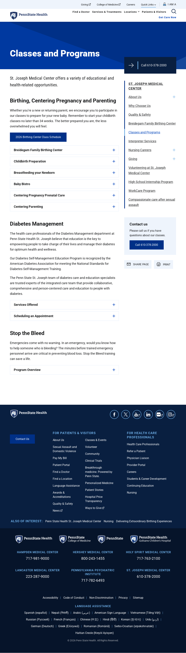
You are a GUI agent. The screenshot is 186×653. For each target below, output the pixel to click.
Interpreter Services (142, 141)
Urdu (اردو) (152, 619)
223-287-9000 (37, 576)
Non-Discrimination (101, 598)
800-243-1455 (93, 558)
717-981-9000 (37, 558)
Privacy (123, 598)
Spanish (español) (35, 613)
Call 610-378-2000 (154, 65)
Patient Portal (61, 465)
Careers (131, 4)
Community (92, 454)
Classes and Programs (144, 132)
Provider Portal (136, 465)
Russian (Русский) (37, 619)
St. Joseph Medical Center (145, 86)
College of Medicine (109, 4)
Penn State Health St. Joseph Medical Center (73, 521)
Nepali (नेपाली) (60, 613)
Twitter (125, 414)
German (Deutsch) (42, 626)
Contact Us (22, 439)
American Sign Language (110, 613)
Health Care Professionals (143, 444)
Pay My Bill (60, 458)
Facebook (114, 414)
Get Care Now (167, 17)
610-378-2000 (148, 576)
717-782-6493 (93, 580)
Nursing (132, 492)
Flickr (162, 416)
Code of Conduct (73, 598)
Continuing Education (140, 485)
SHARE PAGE (138, 264)
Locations (130, 11)
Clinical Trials (93, 460)
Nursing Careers (139, 150)
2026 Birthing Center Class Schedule (38, 137)
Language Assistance (66, 485)
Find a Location (62, 478)
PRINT (163, 264)
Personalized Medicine (99, 483)
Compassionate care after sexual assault (151, 202)
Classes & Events (95, 440)
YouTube (139, 416)
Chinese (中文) (89, 619)
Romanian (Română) (97, 626)
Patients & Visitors (154, 11)
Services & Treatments (107, 11)
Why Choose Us (139, 106)
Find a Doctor (81, 11)
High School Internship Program (150, 182)
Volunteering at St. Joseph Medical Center (147, 170)
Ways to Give (94, 508)
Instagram (173, 416)
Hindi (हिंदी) (110, 619)
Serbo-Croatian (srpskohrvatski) (134, 626)
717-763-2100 (148, 558)
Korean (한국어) (131, 619)
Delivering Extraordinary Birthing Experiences (144, 521)
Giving (86, 4)
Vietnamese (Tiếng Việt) (145, 613)
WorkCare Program (141, 191)
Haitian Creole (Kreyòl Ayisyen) (94, 633)
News (57, 510)
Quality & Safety (139, 114)
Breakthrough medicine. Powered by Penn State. (98, 472)
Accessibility (50, 598)
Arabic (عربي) (81, 613)
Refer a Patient (136, 451)
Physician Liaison (138, 458)
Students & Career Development (146, 478)
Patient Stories (94, 490)
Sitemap (138, 598)
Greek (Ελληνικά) (68, 626)
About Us (134, 97)
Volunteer (91, 447)
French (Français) (65, 619)
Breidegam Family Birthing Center (152, 123)
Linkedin (148, 414)
